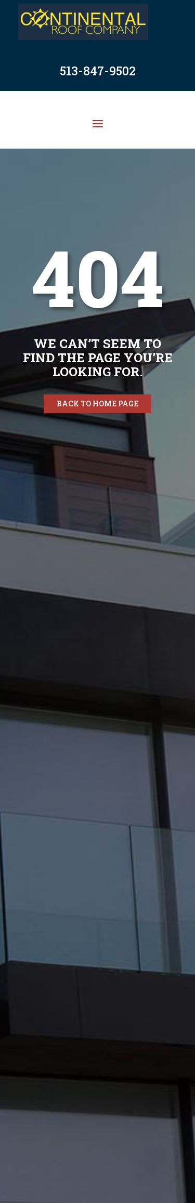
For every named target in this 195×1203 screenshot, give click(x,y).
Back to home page (97, 403)
